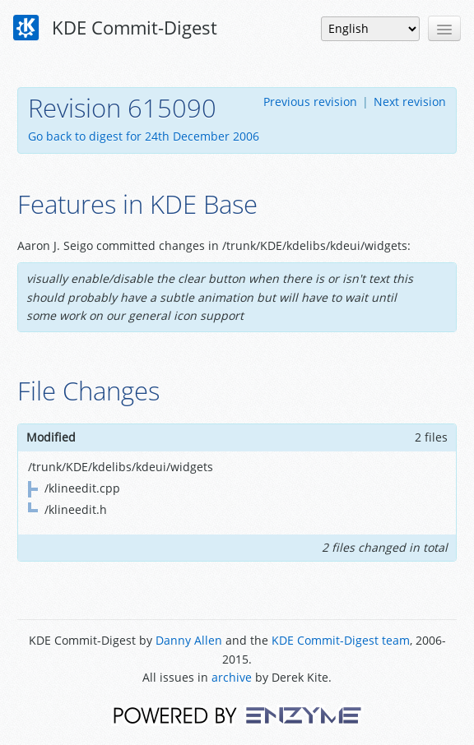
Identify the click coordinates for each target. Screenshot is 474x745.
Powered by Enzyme (237, 714)
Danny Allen (189, 640)
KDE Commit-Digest (115, 28)
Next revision (410, 101)
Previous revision (310, 101)
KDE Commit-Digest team (341, 640)
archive (231, 677)
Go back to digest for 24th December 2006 (143, 136)
